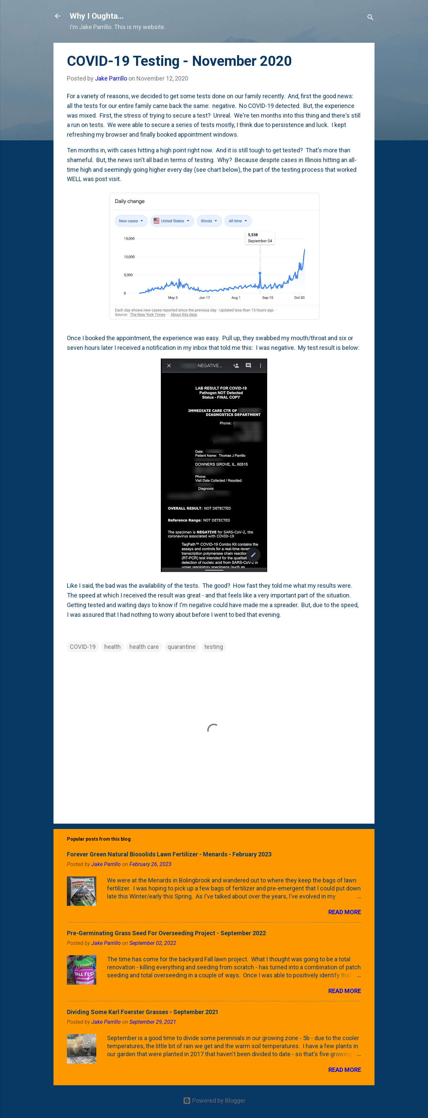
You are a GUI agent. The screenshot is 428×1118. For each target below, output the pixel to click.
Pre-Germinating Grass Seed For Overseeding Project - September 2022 (166, 933)
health (112, 646)
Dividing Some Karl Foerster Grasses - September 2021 (143, 1011)
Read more (344, 912)
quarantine (182, 646)
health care (144, 646)
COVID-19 (83, 646)
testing (213, 646)
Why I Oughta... (97, 16)
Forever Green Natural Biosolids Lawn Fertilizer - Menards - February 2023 (169, 854)
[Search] (370, 18)
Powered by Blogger (214, 1100)
